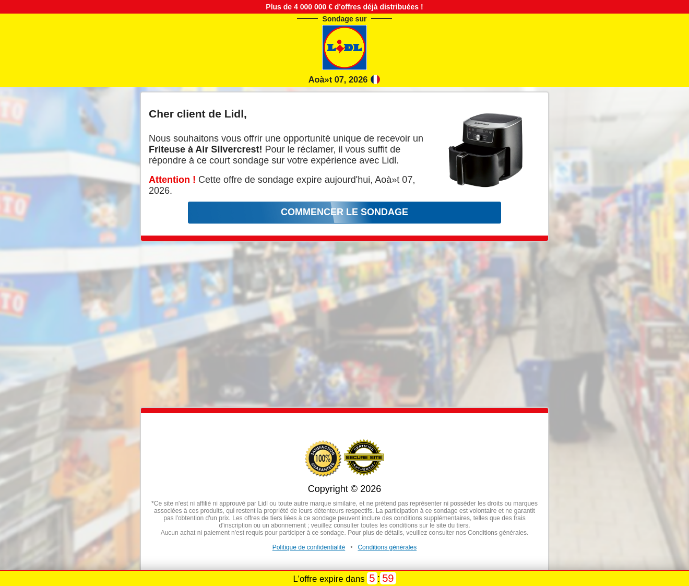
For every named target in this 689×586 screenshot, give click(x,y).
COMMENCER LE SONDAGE (344, 212)
